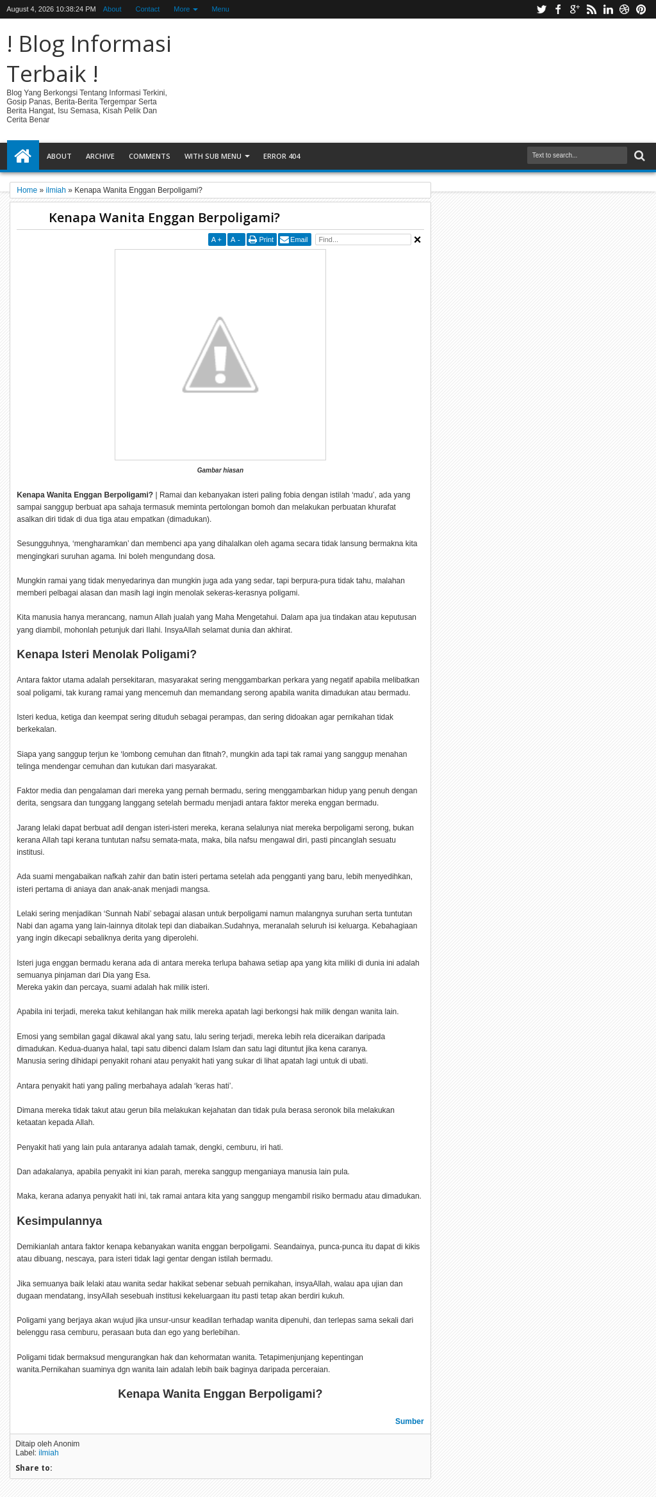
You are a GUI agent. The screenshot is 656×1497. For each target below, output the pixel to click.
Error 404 (281, 156)
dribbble (624, 9)
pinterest (641, 9)
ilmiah (48, 1452)
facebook (558, 9)
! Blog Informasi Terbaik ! (89, 58)
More (182, 9)
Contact (147, 9)
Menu (220, 9)
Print (266, 239)
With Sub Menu (213, 156)
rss (591, 9)
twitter (541, 9)
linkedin (608, 9)
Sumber (409, 1421)
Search (638, 156)
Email (299, 239)
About (112, 9)
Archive (100, 156)
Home (23, 156)
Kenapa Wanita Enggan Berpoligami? (164, 217)
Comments (149, 156)
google (574, 9)
